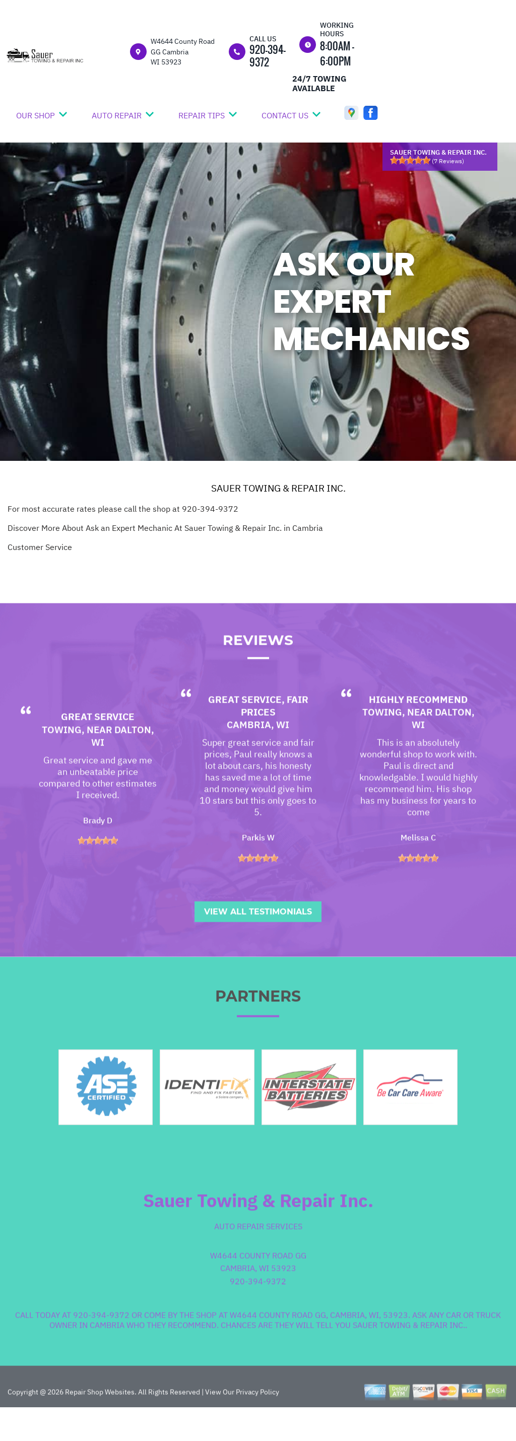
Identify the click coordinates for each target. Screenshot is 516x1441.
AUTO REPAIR (117, 115)
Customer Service (40, 547)
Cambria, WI (258, 753)
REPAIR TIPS (201, 115)
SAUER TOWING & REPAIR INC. (278, 488)
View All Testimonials (258, 940)
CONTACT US (285, 115)
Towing (62, 758)
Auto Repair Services (258, 1255)
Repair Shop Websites (99, 1420)
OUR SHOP (35, 115)
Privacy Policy (257, 1420)
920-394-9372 (267, 56)
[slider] (410, 160)
